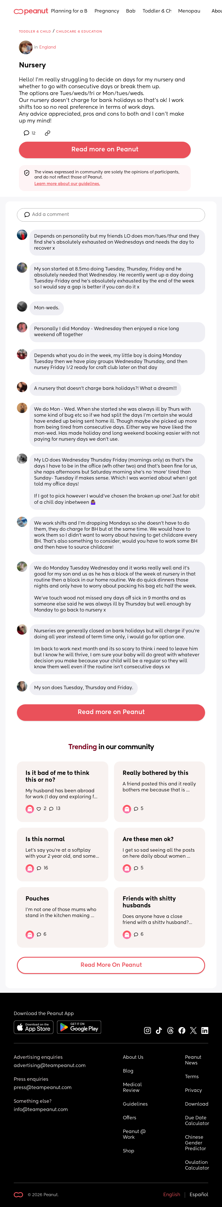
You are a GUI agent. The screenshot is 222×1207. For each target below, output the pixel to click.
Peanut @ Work (135, 1135)
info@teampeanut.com (41, 1110)
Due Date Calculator (197, 1121)
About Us (133, 1057)
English (171, 1195)
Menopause (189, 11)
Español (199, 1195)
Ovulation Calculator (197, 1165)
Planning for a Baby (69, 11)
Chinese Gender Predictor (195, 1143)
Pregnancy (107, 11)
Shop (128, 1151)
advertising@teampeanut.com (50, 1066)
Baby (131, 11)
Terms (192, 1077)
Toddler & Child (157, 11)
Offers (129, 1118)
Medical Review (133, 1088)
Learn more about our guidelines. (67, 184)
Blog (128, 1071)
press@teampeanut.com (43, 1088)
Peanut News (194, 1060)
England (47, 47)
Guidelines (135, 1104)
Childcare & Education (79, 31)
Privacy (193, 1090)
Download (197, 1104)
